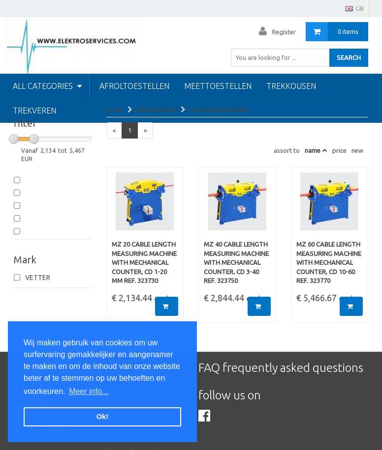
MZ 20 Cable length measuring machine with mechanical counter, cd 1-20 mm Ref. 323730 (144, 262)
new (357, 150)
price (339, 150)
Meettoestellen (218, 86)
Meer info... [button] (88, 391)
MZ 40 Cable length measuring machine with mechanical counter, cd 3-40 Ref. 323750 (236, 262)
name (312, 150)
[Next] (145, 130)
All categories (47, 86)
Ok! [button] (102, 417)
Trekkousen (291, 86)
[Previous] (114, 130)
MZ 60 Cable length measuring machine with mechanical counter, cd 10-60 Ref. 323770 (328, 262)
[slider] (14, 139)
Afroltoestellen (134, 86)
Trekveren (34, 110)
